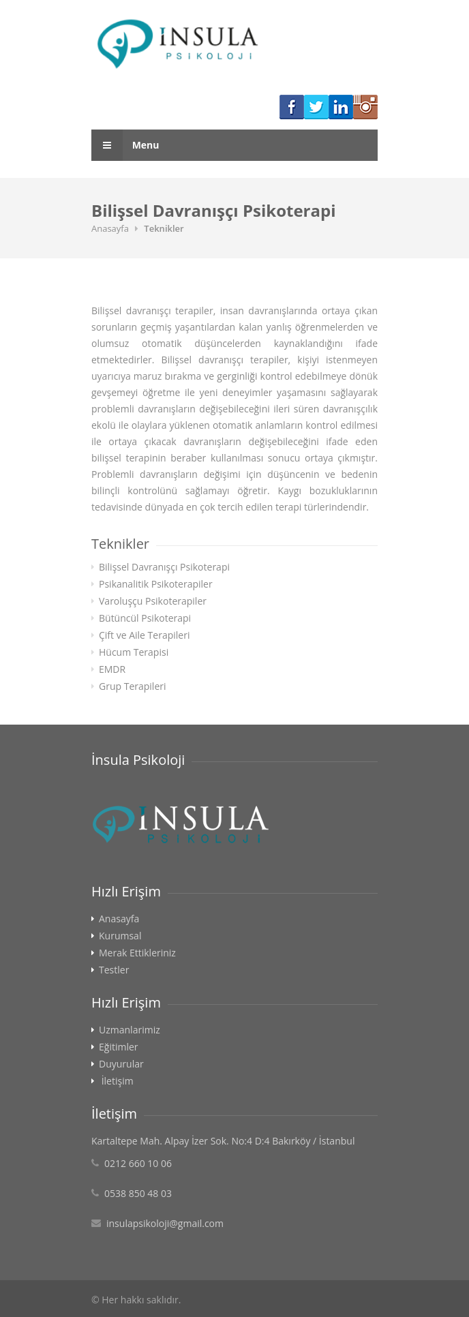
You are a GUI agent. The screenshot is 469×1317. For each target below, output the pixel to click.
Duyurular (121, 1064)
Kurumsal (120, 936)
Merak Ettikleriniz (137, 953)
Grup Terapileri (132, 686)
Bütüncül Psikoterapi (145, 618)
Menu (125, 145)
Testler (114, 970)
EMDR (112, 669)
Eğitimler (118, 1047)
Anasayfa (110, 228)
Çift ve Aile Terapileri (144, 635)
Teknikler (163, 228)
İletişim (118, 1081)
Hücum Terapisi (133, 652)
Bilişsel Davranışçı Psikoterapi (164, 567)
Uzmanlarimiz (129, 1030)
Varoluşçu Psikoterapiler (153, 601)
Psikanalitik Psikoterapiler (156, 584)
